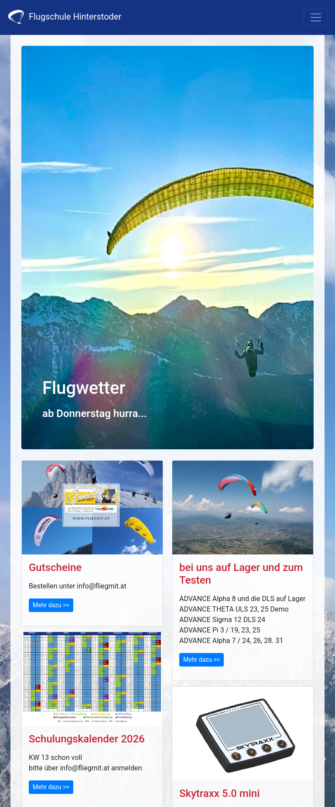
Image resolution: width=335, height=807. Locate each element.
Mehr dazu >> (51, 605)
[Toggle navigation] (316, 17)
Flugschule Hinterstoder (64, 16)
